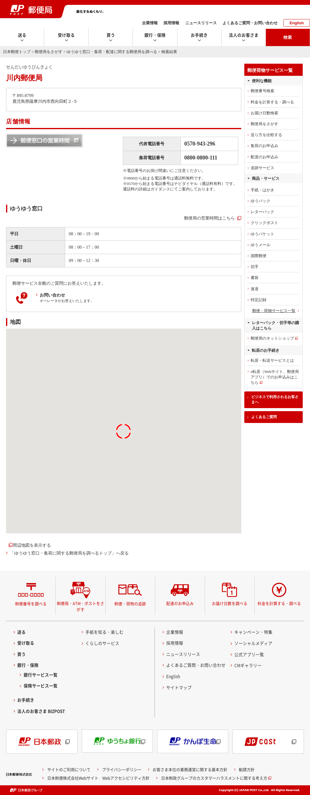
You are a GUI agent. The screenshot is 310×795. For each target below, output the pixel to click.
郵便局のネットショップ (272, 338)
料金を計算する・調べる (272, 102)
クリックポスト (264, 222)
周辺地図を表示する (32, 545)
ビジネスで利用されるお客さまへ (274, 399)
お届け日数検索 (264, 113)
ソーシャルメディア (253, 643)
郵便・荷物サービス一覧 (273, 310)
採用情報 (171, 23)
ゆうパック (260, 201)
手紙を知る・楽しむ (104, 632)
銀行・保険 (27, 665)
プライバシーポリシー (121, 769)
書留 (255, 277)
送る (21, 632)
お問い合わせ (52, 295)
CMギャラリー (248, 665)
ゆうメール (260, 245)
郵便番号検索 (262, 91)
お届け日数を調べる (229, 603)
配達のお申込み (264, 157)
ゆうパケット (262, 234)
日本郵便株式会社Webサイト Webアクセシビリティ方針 (98, 778)
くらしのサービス (102, 643)
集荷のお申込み (264, 145)
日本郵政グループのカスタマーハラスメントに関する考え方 (214, 778)
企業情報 (150, 23)
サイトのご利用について (69, 769)
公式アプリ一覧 (249, 654)
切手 (255, 266)
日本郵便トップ (17, 51)
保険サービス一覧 (41, 686)
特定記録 (258, 299)
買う (21, 654)
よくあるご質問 (264, 417)
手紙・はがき (262, 190)
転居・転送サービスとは (272, 360)
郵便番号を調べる (31, 603)
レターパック (262, 212)
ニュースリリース (201, 23)
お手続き (25, 700)
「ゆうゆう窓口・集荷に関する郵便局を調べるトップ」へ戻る (69, 553)
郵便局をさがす (48, 51)
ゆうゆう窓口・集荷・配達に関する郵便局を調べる (112, 51)
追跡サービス (262, 168)
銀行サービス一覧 (41, 675)
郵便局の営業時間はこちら (209, 218)
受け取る (25, 643)
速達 (255, 289)
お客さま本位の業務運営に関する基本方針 (190, 769)
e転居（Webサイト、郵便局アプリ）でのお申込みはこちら (275, 377)
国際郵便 (258, 255)
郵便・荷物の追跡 (130, 603)
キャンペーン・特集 (253, 632)
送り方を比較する (266, 134)
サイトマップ (179, 687)
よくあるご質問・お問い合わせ (250, 23)
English (297, 23)
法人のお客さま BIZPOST (41, 711)
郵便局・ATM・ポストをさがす (80, 606)
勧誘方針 (247, 769)
